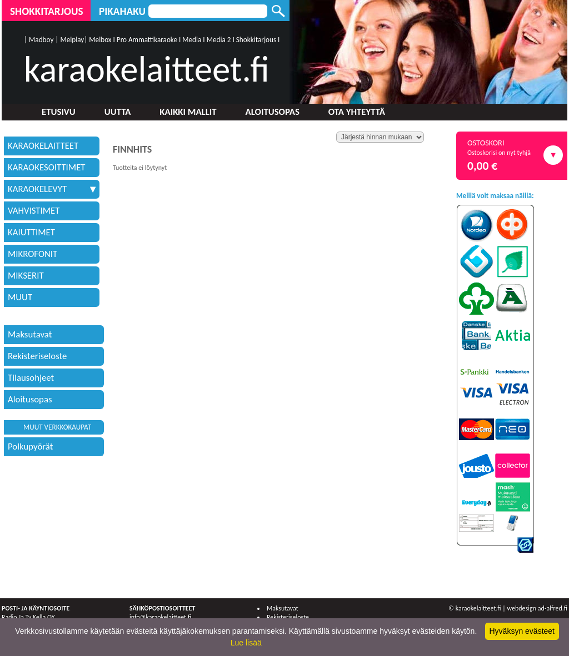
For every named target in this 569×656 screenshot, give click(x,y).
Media (191, 39)
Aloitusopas (273, 112)
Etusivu (59, 112)
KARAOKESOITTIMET (47, 167)
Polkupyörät (30, 446)
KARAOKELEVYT (52, 189)
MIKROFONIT (32, 254)
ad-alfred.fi (552, 608)
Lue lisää (246, 642)
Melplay (72, 39)
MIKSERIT (26, 275)
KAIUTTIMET (31, 232)
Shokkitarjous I (258, 39)
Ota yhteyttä (356, 112)
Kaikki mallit (187, 112)
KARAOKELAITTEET (43, 146)
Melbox (100, 39)
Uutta (117, 112)
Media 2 (219, 39)
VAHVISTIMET (33, 210)
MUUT (20, 297)
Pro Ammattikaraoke (147, 39)
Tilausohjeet (31, 377)
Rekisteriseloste (37, 356)
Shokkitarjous (46, 11)
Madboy (41, 39)
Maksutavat (30, 334)
